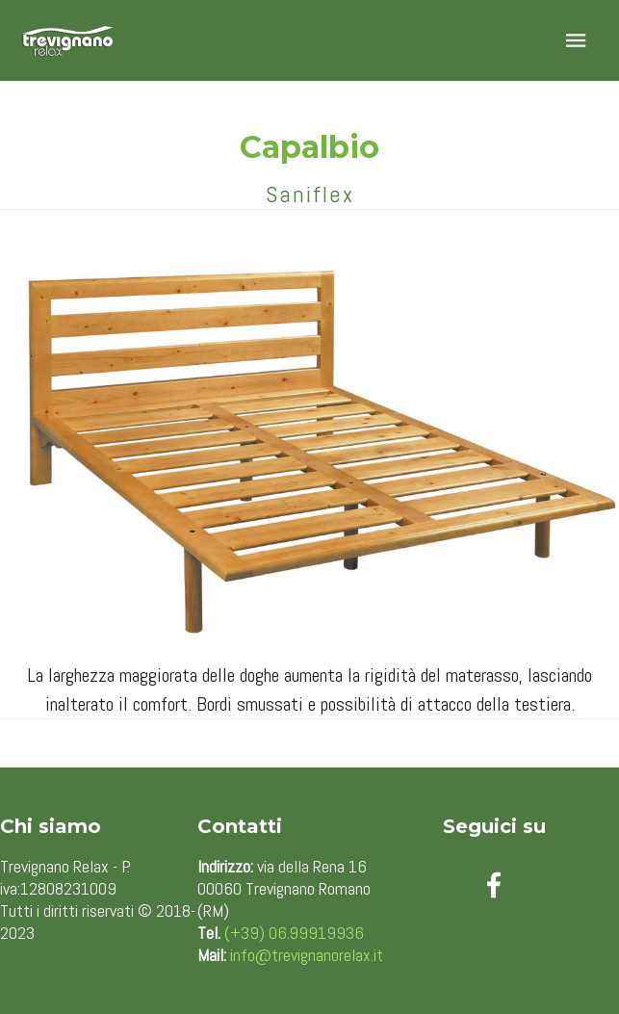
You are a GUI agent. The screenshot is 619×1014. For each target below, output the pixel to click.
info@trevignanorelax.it (306, 955)
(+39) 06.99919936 (294, 933)
